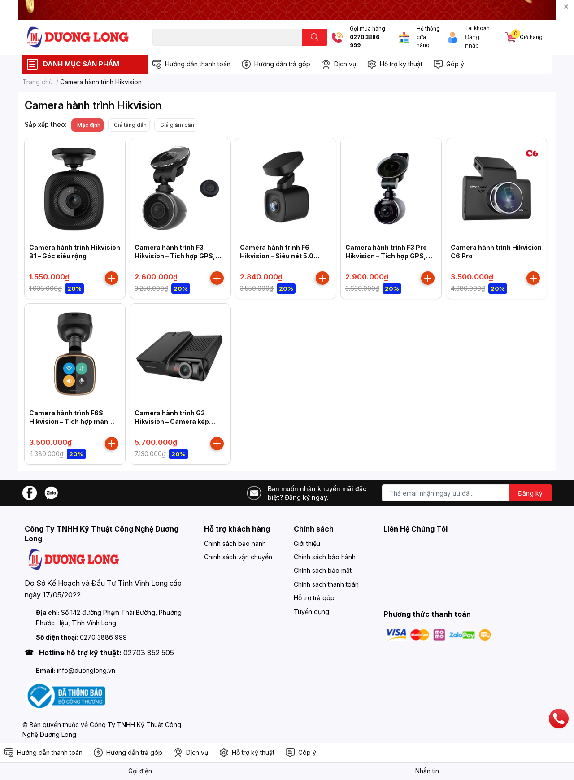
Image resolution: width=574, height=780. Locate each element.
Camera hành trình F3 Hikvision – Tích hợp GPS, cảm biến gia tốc (175, 256)
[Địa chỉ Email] (467, 492)
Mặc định (88, 125)
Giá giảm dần (177, 125)
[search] (314, 37)
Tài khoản (477, 28)
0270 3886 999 (364, 41)
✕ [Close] (566, 6)
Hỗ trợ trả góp (314, 597)
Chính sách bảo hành (235, 543)
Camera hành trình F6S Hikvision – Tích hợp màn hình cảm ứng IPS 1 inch (68, 421)
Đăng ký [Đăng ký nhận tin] (530, 493)
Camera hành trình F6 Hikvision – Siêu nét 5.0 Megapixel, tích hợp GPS (279, 256)
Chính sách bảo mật (323, 570)
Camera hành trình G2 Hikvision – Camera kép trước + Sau (172, 421)
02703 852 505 (148, 652)
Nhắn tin (427, 771)
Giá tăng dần (130, 125)
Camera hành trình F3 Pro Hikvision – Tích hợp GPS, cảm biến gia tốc (386, 256)
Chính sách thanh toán (326, 584)
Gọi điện (140, 771)
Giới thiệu (307, 543)
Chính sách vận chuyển (238, 557)
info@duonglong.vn (86, 670)
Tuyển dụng (311, 611)
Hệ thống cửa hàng (428, 37)
